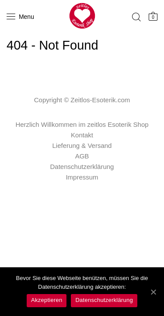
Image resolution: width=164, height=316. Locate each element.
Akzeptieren (46, 300)
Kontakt (82, 135)
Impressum (82, 177)
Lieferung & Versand (82, 145)
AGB (82, 156)
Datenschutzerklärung (82, 166)
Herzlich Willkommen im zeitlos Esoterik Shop (81, 124)
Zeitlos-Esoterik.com (100, 100)
